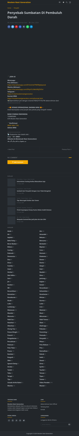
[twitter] (23, 420)
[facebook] (8, 420)
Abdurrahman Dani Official (49, 404)
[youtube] (59, 2)
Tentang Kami (45, 407)
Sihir (20, 217)
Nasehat (24, 208)
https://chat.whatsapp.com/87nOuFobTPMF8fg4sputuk (26, 85)
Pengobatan (20, 189)
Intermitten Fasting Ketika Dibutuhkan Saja (31, 181)
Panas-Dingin (24, 198)
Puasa (25, 179)
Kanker (19, 198)
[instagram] (12, 420)
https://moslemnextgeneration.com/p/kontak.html (25, 98)
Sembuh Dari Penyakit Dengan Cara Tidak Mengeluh (34, 191)
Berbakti (19, 208)
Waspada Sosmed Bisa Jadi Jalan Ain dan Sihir (31, 219)
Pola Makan (20, 179)
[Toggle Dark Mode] (63, 2)
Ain (18, 217)
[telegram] (16, 420)
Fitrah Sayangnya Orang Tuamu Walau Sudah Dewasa (34, 210)
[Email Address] (54, 424)
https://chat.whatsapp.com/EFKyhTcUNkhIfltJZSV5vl (25, 89)
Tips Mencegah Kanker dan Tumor (28, 200)
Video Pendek (30, 179)
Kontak (43, 409)
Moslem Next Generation (19, 2)
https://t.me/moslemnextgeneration (20, 94)
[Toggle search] (66, 2)
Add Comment (17, 162)
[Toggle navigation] (70, 2)
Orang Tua (29, 208)
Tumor (30, 198)
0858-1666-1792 (13, 125)
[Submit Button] (69, 424)
